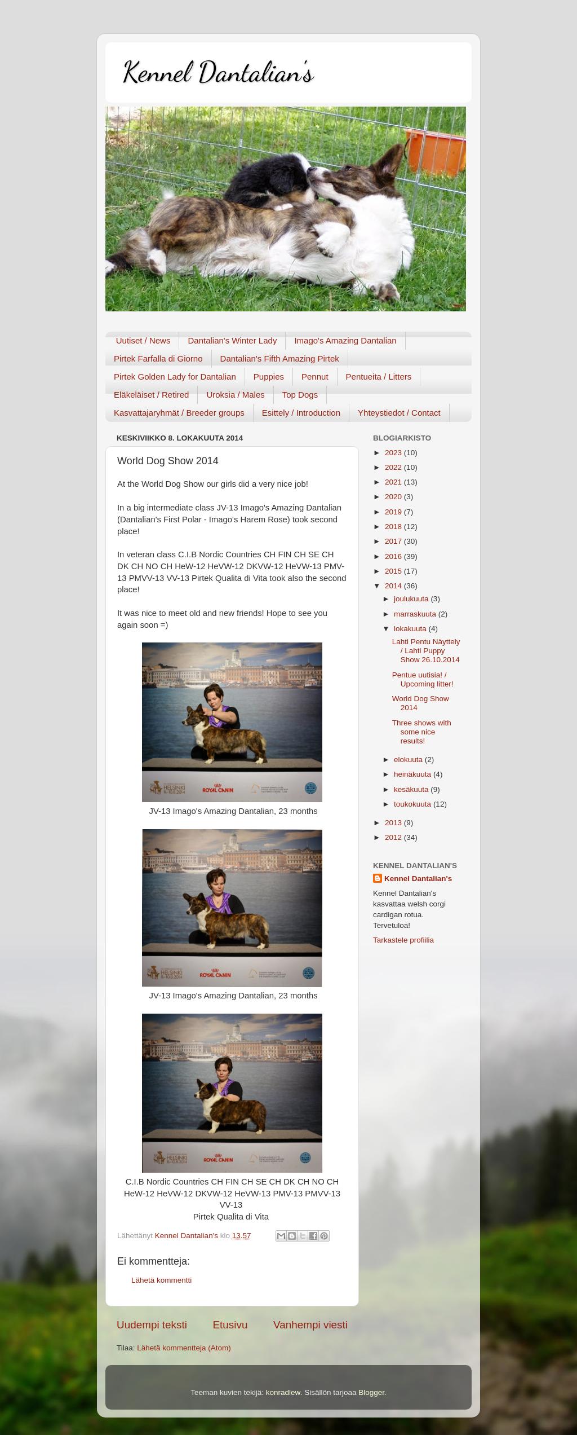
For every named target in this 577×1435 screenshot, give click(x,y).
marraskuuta (416, 614)
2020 (394, 496)
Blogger (371, 1392)
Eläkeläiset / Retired (151, 394)
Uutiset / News (143, 340)
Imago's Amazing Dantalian (345, 340)
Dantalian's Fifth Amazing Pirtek (279, 358)
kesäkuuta (412, 789)
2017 (394, 541)
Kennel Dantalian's (217, 72)
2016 (394, 556)
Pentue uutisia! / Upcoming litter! (423, 679)
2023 (394, 452)
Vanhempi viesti (310, 1325)
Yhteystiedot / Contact (399, 412)
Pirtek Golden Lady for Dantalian (175, 376)
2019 (394, 512)
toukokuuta (413, 804)
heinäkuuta (413, 774)
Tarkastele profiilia (403, 940)
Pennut (315, 376)
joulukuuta (412, 599)
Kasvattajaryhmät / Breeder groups (179, 412)
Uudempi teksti (152, 1325)
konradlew (283, 1392)
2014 (394, 586)
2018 (394, 526)
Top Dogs (300, 394)
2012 (394, 837)
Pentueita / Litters (379, 376)
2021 (394, 482)
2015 (394, 571)
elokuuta (409, 759)
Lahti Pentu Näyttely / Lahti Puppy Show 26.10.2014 (426, 650)
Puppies (269, 376)
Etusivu (230, 1325)
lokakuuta (411, 628)
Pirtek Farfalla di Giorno (158, 358)
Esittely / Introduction (301, 412)
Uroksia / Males (235, 394)
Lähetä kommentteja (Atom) (184, 1348)
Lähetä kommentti (161, 1280)
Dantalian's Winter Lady (232, 340)
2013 (394, 822)
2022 (394, 467)
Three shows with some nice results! (421, 732)
